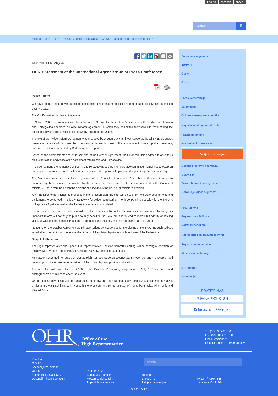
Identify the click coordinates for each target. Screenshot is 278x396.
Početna (36, 38)
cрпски (240, 1)
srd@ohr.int (220, 339)
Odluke (36, 370)
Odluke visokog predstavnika (81, 38)
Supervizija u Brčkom (195, 216)
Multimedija (188, 106)
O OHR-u (37, 363)
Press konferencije (193, 98)
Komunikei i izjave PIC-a (197, 143)
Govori (185, 82)
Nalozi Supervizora (193, 225)
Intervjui (186, 65)
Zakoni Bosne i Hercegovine (199, 183)
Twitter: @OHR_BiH (209, 378)
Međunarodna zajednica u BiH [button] (134, 39)
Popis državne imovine (196, 244)
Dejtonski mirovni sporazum (199, 165)
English (211, 1)
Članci (185, 73)
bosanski (226, 1)
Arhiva (106, 38)
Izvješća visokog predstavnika (200, 125)
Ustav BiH (187, 174)
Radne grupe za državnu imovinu (202, 234)
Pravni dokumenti (192, 134)
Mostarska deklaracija (195, 253)
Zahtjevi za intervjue (212, 154)
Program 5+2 (189, 207)
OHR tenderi (189, 267)
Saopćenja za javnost (195, 56)
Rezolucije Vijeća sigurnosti (199, 192)
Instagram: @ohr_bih (212, 309)
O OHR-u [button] (52, 39)
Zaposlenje (188, 276)
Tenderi (146, 374)
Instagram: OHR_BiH (209, 382)
